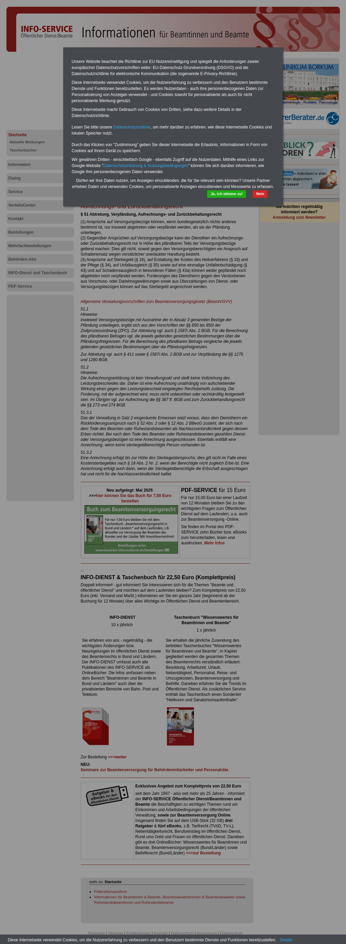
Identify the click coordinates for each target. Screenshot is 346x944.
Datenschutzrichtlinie (132, 127)
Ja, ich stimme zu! (227, 194)
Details (286, 940)
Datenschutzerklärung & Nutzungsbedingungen (145, 165)
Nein (260, 194)
